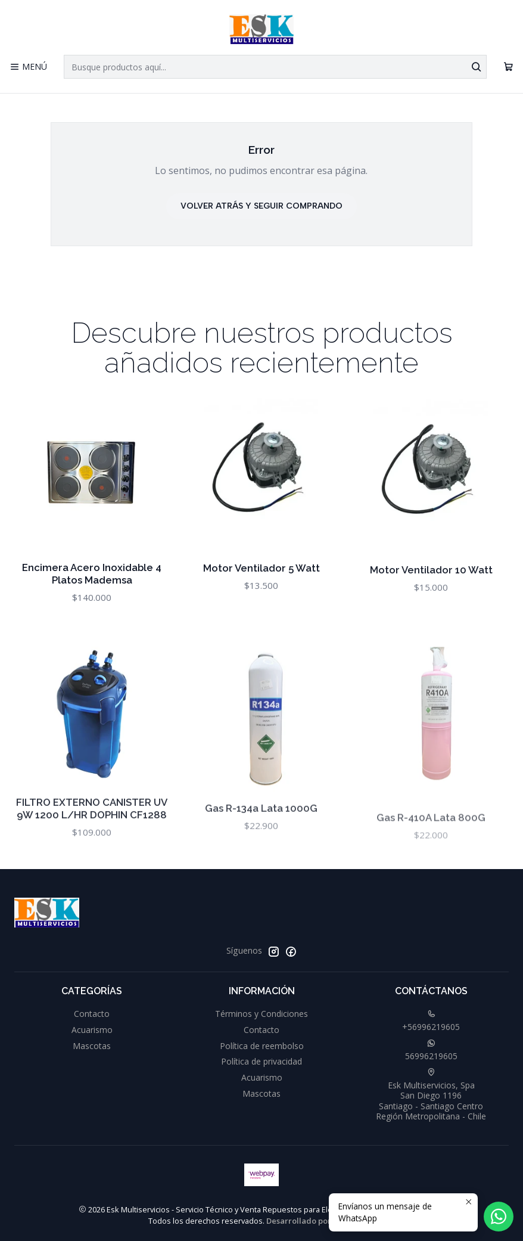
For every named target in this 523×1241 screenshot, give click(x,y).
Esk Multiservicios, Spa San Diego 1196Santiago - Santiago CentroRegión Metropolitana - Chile (431, 1095)
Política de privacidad (261, 1061)
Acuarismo (92, 1029)
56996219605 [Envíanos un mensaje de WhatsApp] (431, 1050)
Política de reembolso (262, 1045)
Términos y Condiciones (261, 1013)
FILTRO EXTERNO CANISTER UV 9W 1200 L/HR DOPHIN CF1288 (91, 854)
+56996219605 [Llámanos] (431, 1021)
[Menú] (28, 67)
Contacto (92, 1013)
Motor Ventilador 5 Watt (261, 589)
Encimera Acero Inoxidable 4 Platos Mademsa (91, 585)
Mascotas (92, 1045)
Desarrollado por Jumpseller (319, 1220)
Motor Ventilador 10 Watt (431, 603)
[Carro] (508, 67)
